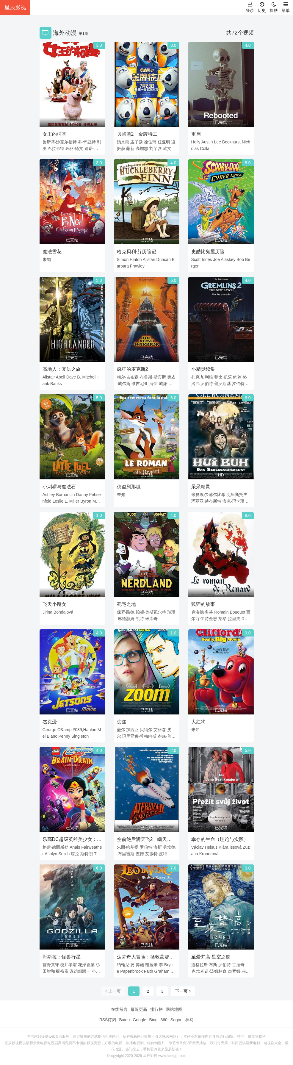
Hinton (136, 259)
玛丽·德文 (74, 148)
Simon (123, 259)
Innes (207, 259)
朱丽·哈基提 (128, 847)
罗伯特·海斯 (151, 847)
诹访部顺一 (80, 971)
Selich (64, 853)
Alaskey (228, 259)
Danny (82, 494)
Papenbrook (131, 971)
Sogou (176, 1019)
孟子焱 (136, 142)
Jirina (47, 612)
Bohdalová (63, 612)
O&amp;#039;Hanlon (76, 729)
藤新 (130, 148)
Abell (60, 377)
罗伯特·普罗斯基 (215, 383)
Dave (71, 377)
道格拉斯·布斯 (204, 964)
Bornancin (65, 494)
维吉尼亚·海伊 (144, 383)
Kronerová (209, 853)
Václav (197, 847)
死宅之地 (126, 604)
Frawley (137, 266)
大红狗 (198, 721)
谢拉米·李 (154, 964)
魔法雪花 (52, 251)
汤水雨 (123, 142)
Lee (217, 142)
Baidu (124, 1019)
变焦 (121, 721)
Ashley (49, 494)
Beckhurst (231, 142)
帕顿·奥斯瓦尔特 (151, 612)
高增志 (142, 148)
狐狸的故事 (203, 604)
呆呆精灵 (200, 486)
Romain (221, 612)
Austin (207, 142)
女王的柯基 (54, 134)
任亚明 (164, 142)
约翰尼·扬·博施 (130, 964)
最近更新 (139, 1009)
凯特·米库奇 (147, 618)
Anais (75, 847)
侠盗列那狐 (129, 486)
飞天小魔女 (54, 604)
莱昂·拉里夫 (229, 618)
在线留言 (119, 1009)
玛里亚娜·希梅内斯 (139, 736)
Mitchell (89, 377)
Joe (216, 259)
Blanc (52, 736)
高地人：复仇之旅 (62, 369)
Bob (240, 259)
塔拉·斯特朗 (82, 853)
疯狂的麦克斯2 (132, 369)
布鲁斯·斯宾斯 (153, 377)
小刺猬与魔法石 (59, 486)
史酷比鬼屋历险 (208, 251)
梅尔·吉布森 (128, 377)
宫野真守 (51, 964)
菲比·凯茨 (223, 377)
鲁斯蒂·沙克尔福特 (60, 142)
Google (139, 1019)
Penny (64, 736)
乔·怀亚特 (87, 142)
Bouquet (237, 612)
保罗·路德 (126, 612)
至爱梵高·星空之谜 (211, 956)
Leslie (58, 501)
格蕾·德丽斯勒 (56, 847)
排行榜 (156, 1009)
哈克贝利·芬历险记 (136, 251)
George (50, 729)
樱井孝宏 (68, 964)
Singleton (80, 736)
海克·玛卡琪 (234, 501)
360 (163, 1019)
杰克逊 (50, 721)
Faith (148, 971)
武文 (167, 148)
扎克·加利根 (202, 377)
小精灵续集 (203, 369)
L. (66, 501)
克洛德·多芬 (202, 612)
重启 (196, 134)
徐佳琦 (150, 142)
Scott (196, 259)
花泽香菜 (86, 964)
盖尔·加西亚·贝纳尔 (135, 729)
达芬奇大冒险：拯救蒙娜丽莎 (145, 957)
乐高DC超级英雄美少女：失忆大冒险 (72, 840)
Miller (74, 501)
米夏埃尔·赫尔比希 (208, 494)
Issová (236, 847)
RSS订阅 (107, 1019)
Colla (204, 148)
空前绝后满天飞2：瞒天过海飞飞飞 (144, 840)
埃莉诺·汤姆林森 (211, 971)
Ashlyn (51, 853)
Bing (153, 1019)
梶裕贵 (62, 971)
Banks (56, 383)
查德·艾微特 (147, 853)
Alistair (149, 259)
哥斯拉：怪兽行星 (62, 956)
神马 (189, 1019)
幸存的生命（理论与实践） (219, 839)
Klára (223, 847)
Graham (162, 971)
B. (79, 377)
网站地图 (174, 1009)
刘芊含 (155, 148)
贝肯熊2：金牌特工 (137, 134)
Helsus (211, 847)
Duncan (163, 259)
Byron (85, 501)
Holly (195, 142)
